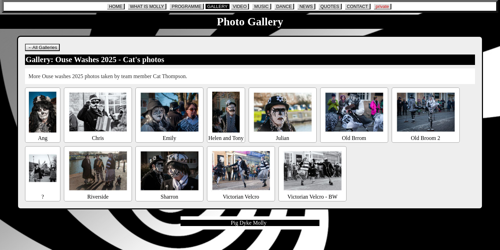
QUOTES (329, 6)
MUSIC (261, 6)
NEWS (305, 6)
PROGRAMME (186, 6)
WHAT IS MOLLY (147, 6)
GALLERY (217, 6)
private (382, 6)
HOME (115, 6)
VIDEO (240, 6)
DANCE (284, 6)
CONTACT (357, 6)
